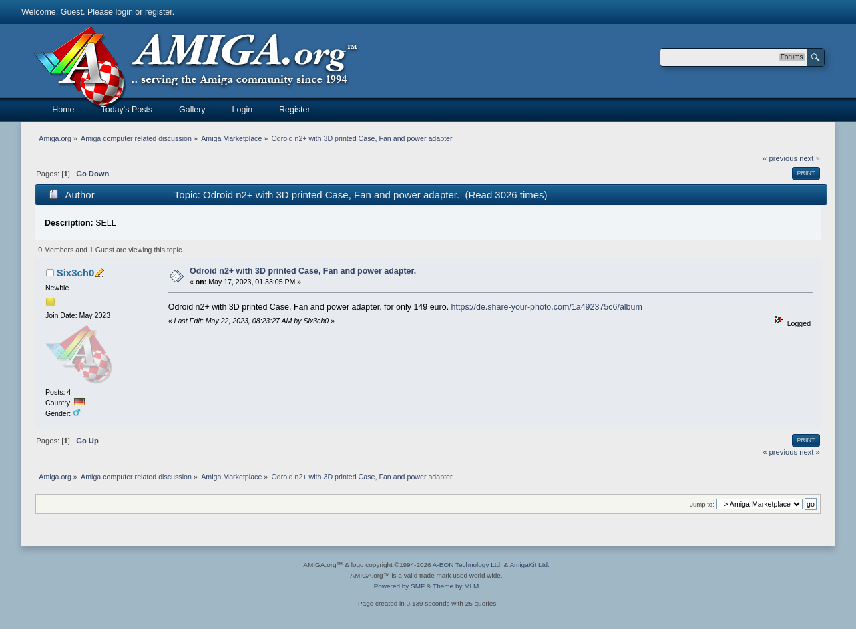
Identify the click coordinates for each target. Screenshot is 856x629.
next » (809, 158)
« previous (780, 158)
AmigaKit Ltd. (529, 564)
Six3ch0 (76, 272)
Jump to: (702, 504)
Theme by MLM (456, 586)
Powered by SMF (399, 586)
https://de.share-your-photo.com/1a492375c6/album (546, 307)
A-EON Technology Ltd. (467, 564)
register (158, 12)
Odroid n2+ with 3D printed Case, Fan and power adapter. (303, 271)
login (124, 12)
